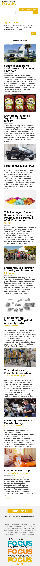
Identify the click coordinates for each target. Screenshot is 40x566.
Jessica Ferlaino (9, 275)
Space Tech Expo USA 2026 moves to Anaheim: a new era (19, 68)
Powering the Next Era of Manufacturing (20, 423)
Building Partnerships (20, 471)
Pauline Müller (8, 328)
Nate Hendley (8, 225)
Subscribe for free (29, 9)
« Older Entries (8, 498)
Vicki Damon (8, 428)
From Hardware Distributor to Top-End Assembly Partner (20, 321)
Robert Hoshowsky (10, 475)
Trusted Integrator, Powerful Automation (20, 373)
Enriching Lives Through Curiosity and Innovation (20, 270)
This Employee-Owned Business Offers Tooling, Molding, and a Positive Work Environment (20, 217)
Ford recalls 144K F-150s (19, 165)
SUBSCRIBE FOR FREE (20, 511)
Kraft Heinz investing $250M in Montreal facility (17, 118)
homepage (7, 29)
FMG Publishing (9, 73)
